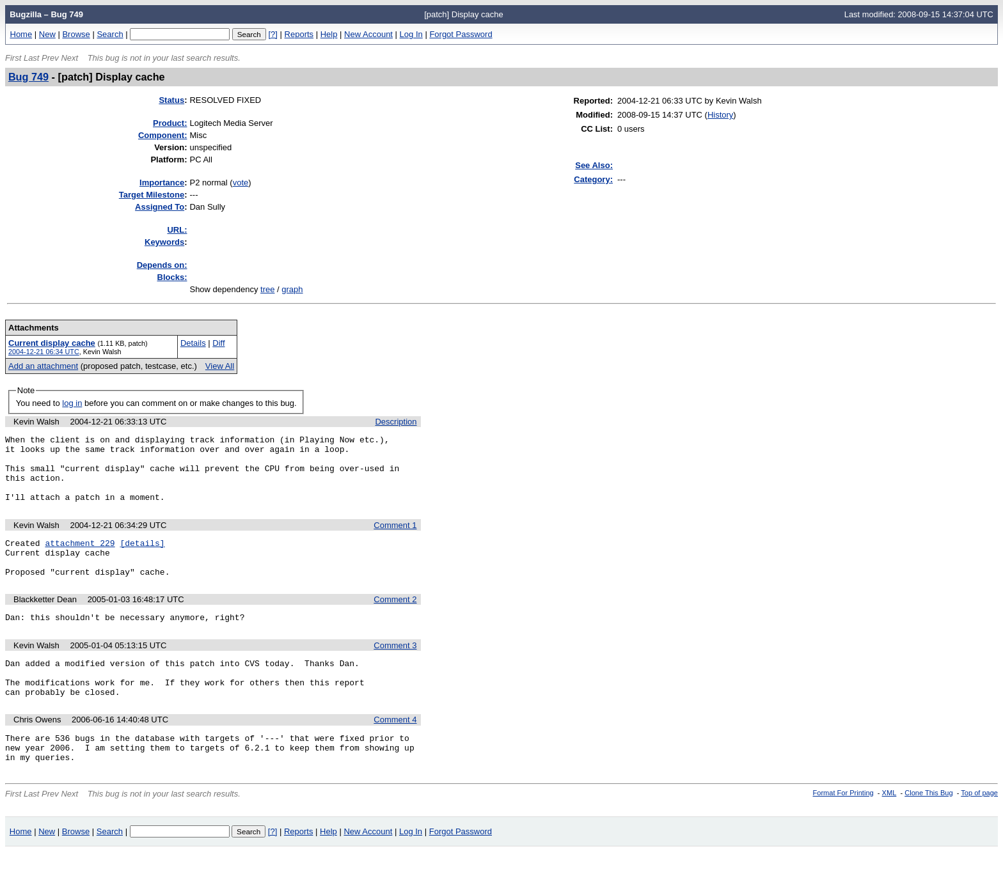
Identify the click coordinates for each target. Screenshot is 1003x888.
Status (171, 100)
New (47, 34)
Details (193, 343)
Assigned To (159, 207)
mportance (161, 182)
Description (395, 421)
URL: (177, 230)
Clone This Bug (928, 829)
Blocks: (172, 277)
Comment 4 (395, 750)
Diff (218, 343)
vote (241, 182)
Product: (170, 123)
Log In (411, 34)
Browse (76, 34)
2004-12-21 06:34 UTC (43, 351)
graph (292, 289)
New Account (368, 34)
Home (21, 34)
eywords (164, 242)
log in (72, 403)
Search (110, 34)
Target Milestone (151, 194)
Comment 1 (395, 538)
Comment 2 (395, 620)
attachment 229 (80, 558)
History (720, 115)
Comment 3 (395, 668)
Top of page (979, 829)
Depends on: (162, 265)
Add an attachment (43, 366)
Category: (593, 179)
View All (219, 366)
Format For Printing (843, 829)
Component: (162, 135)
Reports (299, 34)
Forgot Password (460, 34)
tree (267, 289)
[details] (142, 558)
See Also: (594, 165)
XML (889, 829)
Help (329, 34)
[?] (272, 34)
